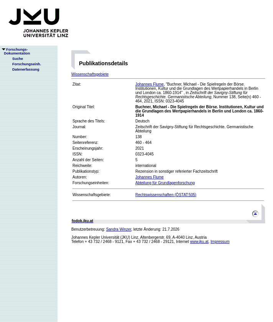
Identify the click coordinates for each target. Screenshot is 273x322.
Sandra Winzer (119, 229)
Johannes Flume (149, 84)
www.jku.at (199, 241)
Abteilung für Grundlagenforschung (165, 183)
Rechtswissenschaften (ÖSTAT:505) (165, 195)
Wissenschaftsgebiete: (91, 195)
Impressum (220, 241)
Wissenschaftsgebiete (90, 74)
